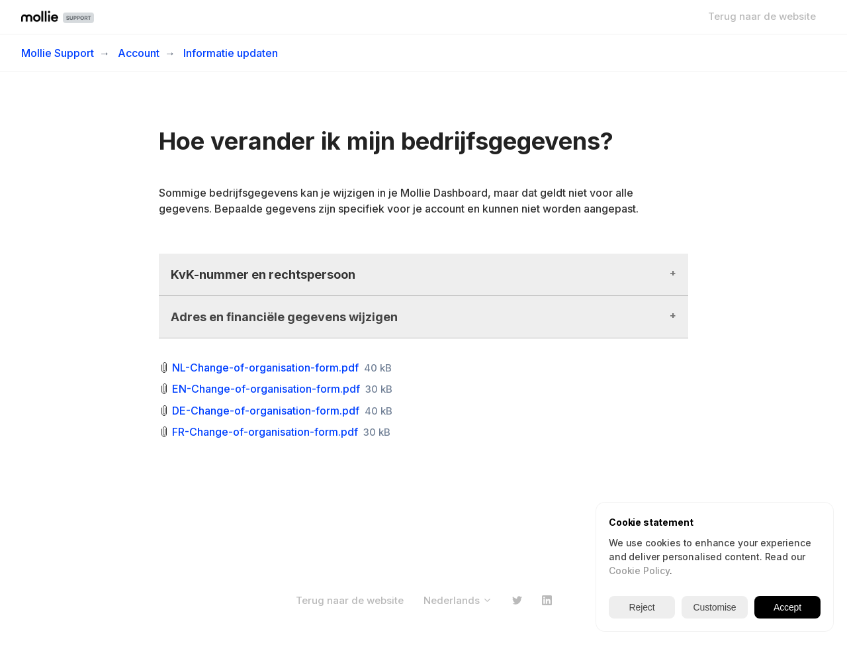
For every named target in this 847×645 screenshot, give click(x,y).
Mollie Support (57, 53)
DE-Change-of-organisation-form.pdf (265, 410)
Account (138, 53)
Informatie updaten (230, 53)
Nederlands (458, 600)
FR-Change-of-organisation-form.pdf (265, 431)
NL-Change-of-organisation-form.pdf (265, 367)
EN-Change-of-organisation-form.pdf (266, 388)
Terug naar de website (762, 16)
